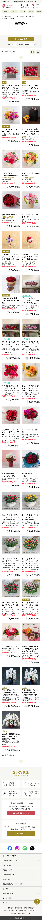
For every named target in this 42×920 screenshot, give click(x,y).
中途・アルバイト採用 (24, 913)
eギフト (14, 11)
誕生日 (6, 11)
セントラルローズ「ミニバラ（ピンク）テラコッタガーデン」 (10, 561)
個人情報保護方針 (29, 908)
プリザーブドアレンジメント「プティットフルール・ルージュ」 (10, 432)
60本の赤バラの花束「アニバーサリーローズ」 (10, 300)
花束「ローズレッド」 (10, 215)
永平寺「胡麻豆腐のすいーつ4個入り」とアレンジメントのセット (31, 649)
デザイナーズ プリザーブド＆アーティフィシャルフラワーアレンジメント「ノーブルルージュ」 (10, 90)
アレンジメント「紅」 (10, 646)
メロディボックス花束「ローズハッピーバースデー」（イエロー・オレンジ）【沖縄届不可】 (30, 134)
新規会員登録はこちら (21, 813)
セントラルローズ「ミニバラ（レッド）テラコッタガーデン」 (10, 517)
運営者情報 (18, 908)
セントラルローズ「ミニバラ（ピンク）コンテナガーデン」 (30, 605)
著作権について (23, 910)
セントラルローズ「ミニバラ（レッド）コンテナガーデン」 (10, 605)
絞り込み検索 (21, 39)
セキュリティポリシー (10, 910)
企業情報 (10, 908)
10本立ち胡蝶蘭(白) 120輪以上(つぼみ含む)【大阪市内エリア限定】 (11, 736)
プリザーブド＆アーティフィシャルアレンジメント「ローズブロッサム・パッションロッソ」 (10, 346)
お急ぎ (31, 11)
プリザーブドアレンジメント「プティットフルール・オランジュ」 (30, 388)
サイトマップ (34, 910)
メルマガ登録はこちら (21, 833)
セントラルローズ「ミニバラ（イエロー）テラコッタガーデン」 (30, 517)
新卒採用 (13, 913)
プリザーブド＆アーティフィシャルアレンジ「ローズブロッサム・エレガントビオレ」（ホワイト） (30, 302)
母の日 (23, 11)
